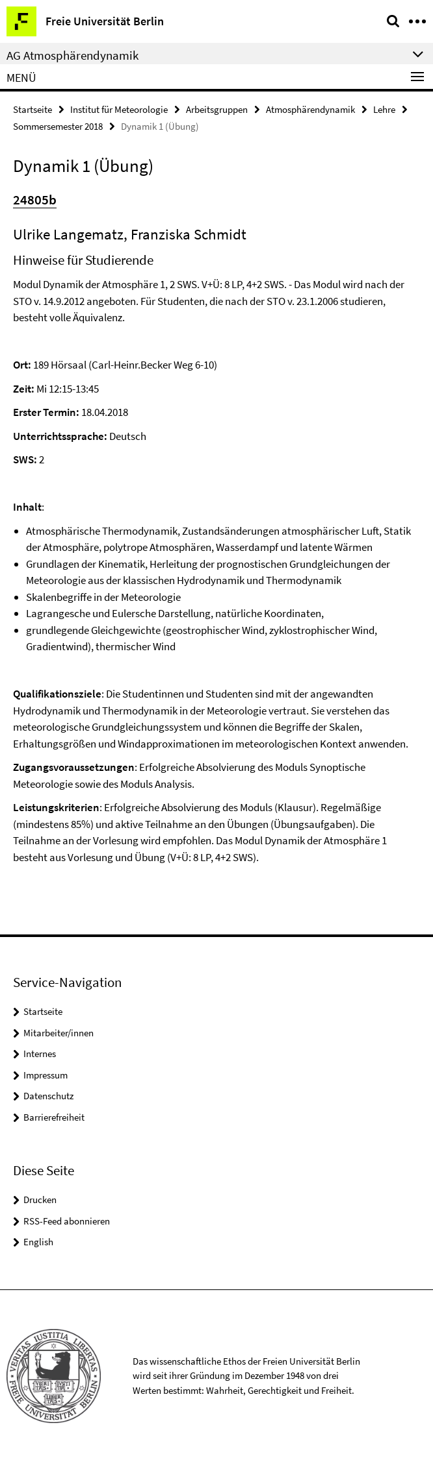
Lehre (384, 109)
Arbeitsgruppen (217, 109)
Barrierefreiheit (54, 1117)
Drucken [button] (40, 1199)
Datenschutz (48, 1096)
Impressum (45, 1075)
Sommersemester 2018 (58, 126)
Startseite (32, 109)
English (38, 1242)
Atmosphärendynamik (310, 109)
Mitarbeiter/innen (58, 1033)
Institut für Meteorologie (119, 109)
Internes (39, 1053)
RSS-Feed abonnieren (66, 1221)
